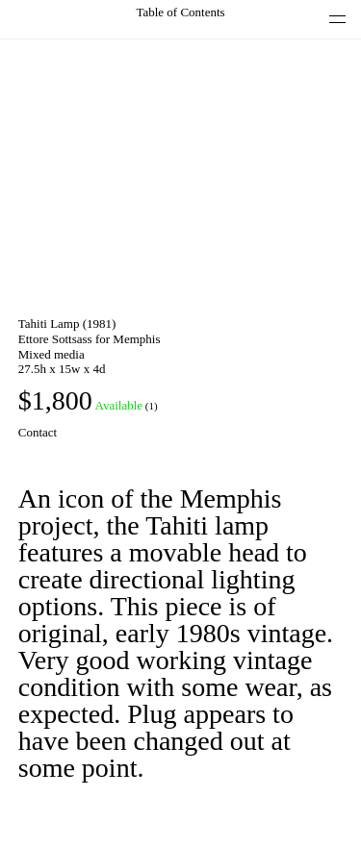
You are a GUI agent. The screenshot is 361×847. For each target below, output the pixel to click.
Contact (37, 432)
